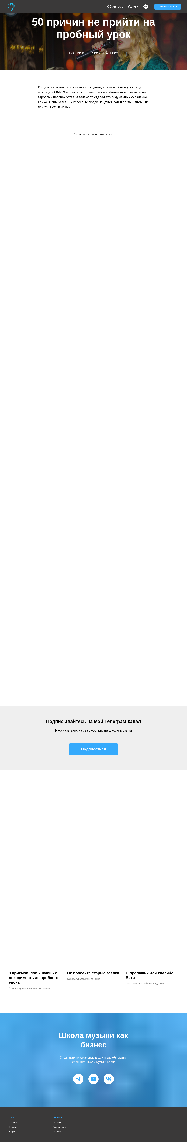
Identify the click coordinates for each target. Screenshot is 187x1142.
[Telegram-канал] (145, 6)
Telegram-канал (60, 1127)
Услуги (133, 6)
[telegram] (78, 1079)
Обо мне (13, 1127)
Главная (13, 1122)
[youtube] (93, 1079)
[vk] (109, 1079)
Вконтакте (57, 1122)
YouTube (57, 1131)
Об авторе (115, 6)
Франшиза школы (168, 6)
